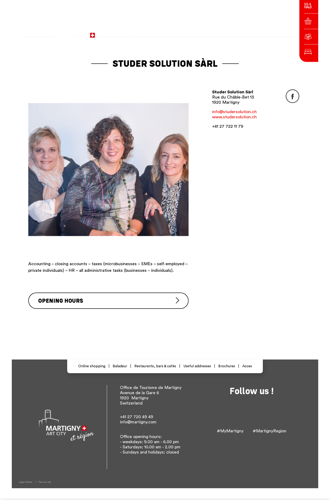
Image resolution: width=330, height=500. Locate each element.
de (224, 33)
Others (246, 33)
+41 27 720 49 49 (136, 417)
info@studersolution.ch (234, 112)
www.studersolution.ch (234, 117)
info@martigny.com (138, 422)
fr (216, 33)
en (233, 33)
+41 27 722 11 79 (227, 126)
